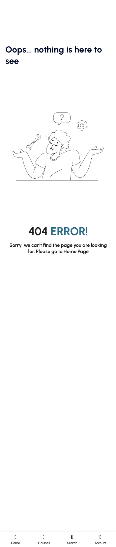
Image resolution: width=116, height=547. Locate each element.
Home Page (76, 251)
